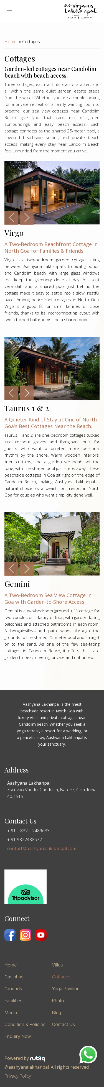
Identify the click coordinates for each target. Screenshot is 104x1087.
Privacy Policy (17, 1076)
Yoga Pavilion (66, 988)
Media (10, 1012)
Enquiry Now (17, 1036)
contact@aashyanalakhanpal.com (41, 848)
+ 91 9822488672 (24, 840)
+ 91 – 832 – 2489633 (28, 831)
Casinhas (13, 976)
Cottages (61, 976)
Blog (56, 1012)
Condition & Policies (24, 1024)
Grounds (13, 988)
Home (10, 41)
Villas (57, 965)
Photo (58, 1000)
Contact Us (63, 1024)
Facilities (13, 1000)
